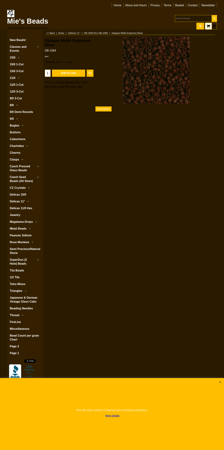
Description (103, 109)
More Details (112, 415)
